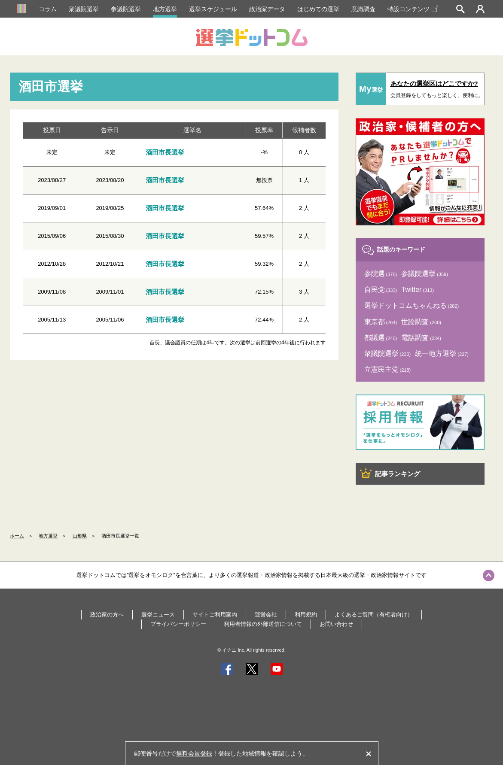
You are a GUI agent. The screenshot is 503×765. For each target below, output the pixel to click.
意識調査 (363, 9)
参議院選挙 (126, 9)
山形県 (80, 535)
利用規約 (306, 614)
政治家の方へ (107, 614)
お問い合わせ (336, 624)
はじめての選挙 (318, 9)
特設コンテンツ (412, 9)
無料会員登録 (194, 753)
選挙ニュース (158, 614)
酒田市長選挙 (165, 152)
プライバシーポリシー (178, 624)
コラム (48, 9)
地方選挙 (165, 9)
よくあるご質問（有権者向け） (374, 614)
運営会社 (266, 614)
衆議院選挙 (84, 9)
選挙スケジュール (213, 9)
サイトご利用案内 (214, 614)
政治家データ (267, 9)
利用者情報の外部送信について (263, 624)
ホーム (17, 535)
